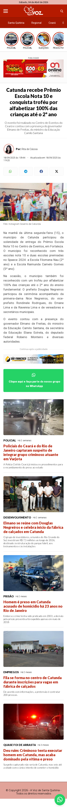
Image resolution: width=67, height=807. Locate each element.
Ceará (52, 22)
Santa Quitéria (16, 22)
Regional (36, 22)
